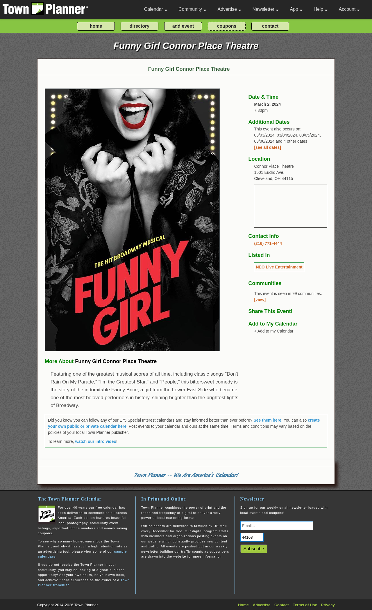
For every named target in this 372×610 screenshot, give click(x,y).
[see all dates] (267, 147)
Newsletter (266, 9)
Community (192, 9)
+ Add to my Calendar (273, 331)
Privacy (328, 605)
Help (321, 9)
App (296, 9)
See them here (267, 420)
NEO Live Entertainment (279, 267)
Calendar (155, 9)
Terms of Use (305, 605)
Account (349, 9)
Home (243, 605)
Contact (281, 605)
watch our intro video (95, 441)
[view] (260, 299)
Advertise (229, 9)
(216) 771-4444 (268, 243)
